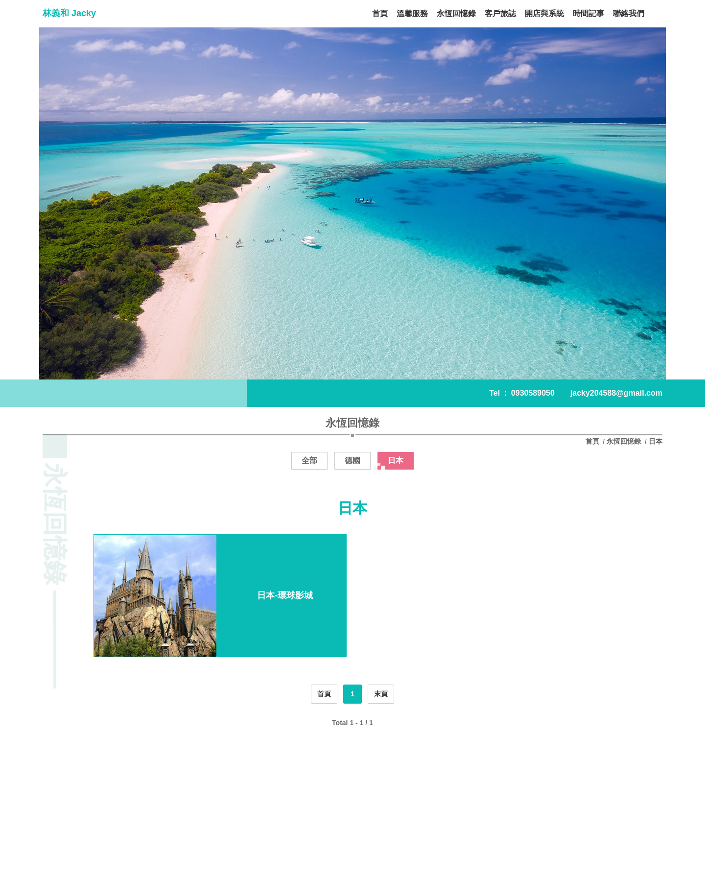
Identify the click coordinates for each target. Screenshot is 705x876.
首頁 (593, 441)
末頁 (381, 694)
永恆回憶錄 (624, 441)
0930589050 (533, 393)
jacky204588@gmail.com (616, 393)
